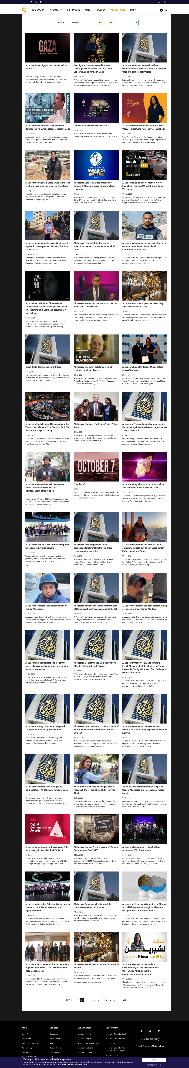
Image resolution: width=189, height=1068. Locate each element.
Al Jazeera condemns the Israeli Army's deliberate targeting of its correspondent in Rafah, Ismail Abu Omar (143, 547)
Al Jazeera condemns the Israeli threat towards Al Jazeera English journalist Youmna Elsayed (144, 729)
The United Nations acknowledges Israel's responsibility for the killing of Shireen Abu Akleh (94, 789)
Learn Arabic (110, 1043)
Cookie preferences (154, 1065)
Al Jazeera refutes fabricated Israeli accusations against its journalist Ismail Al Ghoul (94, 246)
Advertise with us (56, 1039)
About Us (25, 1034)
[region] (94, 1062)
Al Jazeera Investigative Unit (88, 1043)
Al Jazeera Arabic (84, 1034)
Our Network (73, 10)
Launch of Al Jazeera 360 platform (90, 125)
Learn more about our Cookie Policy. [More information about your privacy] (74, 1064)
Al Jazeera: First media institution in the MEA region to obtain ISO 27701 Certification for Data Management (47, 967)
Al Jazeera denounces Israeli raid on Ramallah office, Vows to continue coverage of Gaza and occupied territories (144, 68)
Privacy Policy (27, 1048)
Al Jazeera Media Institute (115, 1039)
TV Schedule (54, 1052)
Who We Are (39, 10)
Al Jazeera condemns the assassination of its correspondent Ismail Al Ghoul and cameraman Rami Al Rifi (144, 246)
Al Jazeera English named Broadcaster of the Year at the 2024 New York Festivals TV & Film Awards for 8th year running (47, 427)
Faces (88, 10)
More (133, 10)
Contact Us (54, 1034)
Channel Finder (55, 1048)
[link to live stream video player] (163, 8)
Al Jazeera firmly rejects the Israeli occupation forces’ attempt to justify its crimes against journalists (93, 547)
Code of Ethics (27, 1039)
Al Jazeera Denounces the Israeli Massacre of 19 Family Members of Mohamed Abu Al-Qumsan (96, 729)
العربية (24, 2)
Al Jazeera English (84, 1039)
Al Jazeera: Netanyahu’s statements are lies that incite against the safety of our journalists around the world (144, 427)
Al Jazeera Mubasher (85, 1048)
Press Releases (117, 10)
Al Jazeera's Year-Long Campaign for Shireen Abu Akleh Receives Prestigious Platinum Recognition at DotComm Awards (144, 907)
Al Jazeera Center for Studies (116, 1034)
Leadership (56, 10)
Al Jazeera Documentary (87, 1052)
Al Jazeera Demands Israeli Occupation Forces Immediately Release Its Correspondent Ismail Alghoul (44, 487)
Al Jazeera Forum (112, 1055)
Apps (52, 1043)
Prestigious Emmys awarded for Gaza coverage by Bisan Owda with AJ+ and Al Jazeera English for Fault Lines (93, 68)
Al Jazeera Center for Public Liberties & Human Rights (116, 1049)
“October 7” (79, 484)
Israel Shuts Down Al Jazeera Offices (43, 367)
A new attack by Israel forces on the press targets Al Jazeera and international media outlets (143, 789)
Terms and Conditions (30, 1043)
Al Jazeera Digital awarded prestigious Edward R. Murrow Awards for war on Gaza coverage (94, 185)
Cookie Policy (26, 1052)
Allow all (153, 1060)
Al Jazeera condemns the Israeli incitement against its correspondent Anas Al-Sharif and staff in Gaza (47, 246)
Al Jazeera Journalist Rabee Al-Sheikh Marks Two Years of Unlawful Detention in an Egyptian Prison (47, 907)
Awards (101, 10)
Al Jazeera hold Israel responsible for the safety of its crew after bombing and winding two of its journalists (46, 666)
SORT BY (62, 22)
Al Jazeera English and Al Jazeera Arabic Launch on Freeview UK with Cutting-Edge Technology (142, 185)
